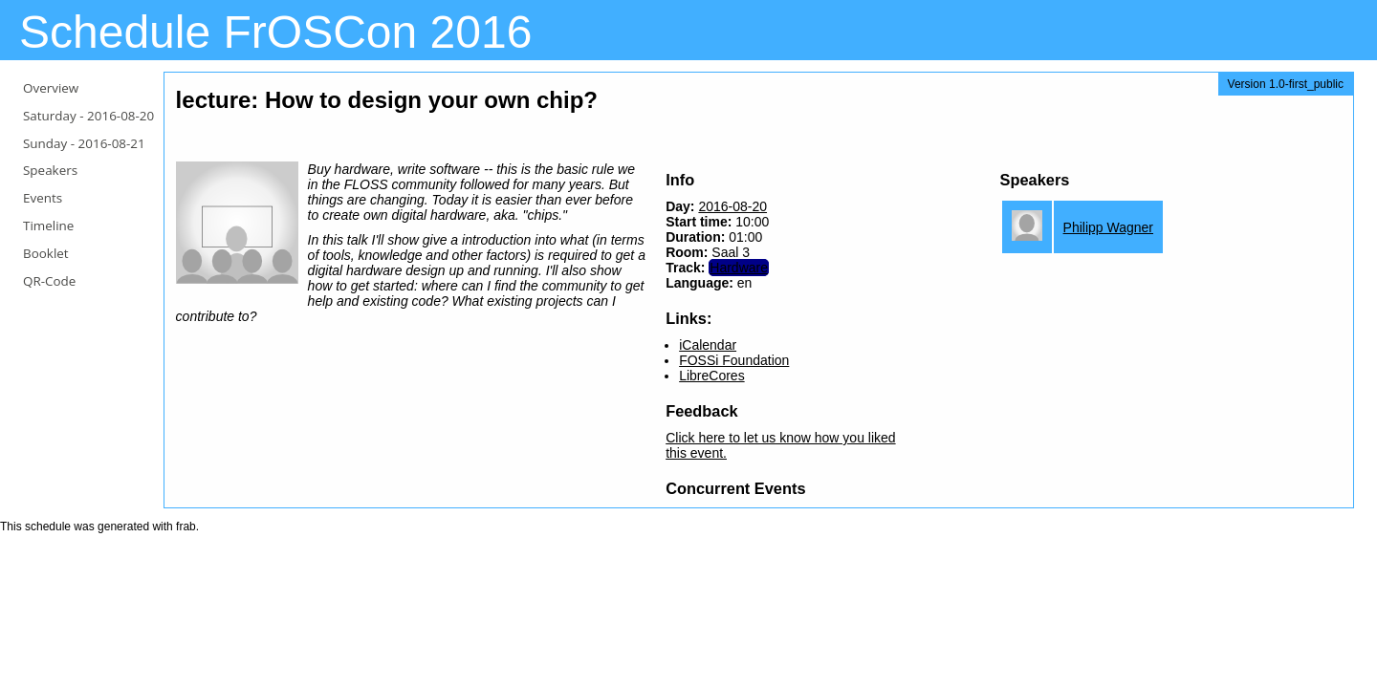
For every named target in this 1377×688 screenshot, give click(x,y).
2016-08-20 (732, 206)
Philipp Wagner (1108, 227)
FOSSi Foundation (734, 360)
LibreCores (711, 375)
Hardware (739, 267)
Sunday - (84, 143)
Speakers (50, 170)
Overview (50, 88)
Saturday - (88, 115)
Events (42, 197)
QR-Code (49, 281)
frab (186, 526)
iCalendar (707, 345)
